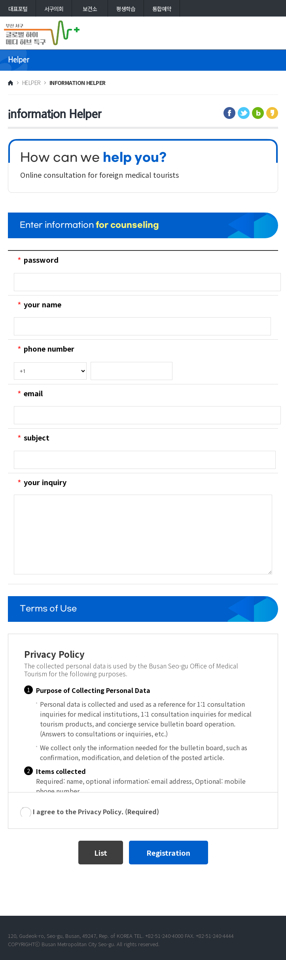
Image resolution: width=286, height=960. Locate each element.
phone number (49, 348)
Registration (168, 852)
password (41, 259)
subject (36, 437)
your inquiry (45, 482)
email (33, 393)
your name (42, 304)
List (100, 852)
